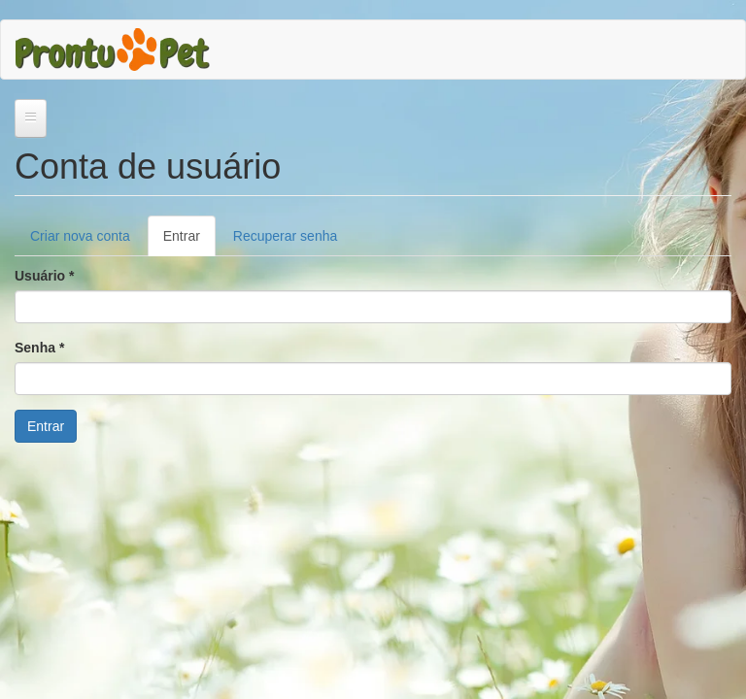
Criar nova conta (80, 236)
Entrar (189, 241)
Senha (39, 347)
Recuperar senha (285, 236)
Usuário (44, 275)
